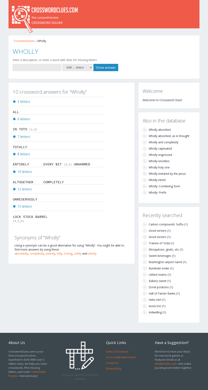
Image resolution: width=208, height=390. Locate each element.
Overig (68, 253)
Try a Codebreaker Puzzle (121, 357)
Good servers (157, 230)
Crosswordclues (24, 41)
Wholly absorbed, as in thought (169, 136)
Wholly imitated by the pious (167, 174)
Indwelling (155, 312)
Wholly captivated (160, 148)
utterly (92, 253)
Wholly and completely (163, 142)
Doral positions (159, 287)
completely (37, 253)
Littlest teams (158, 274)
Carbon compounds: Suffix (166, 224)
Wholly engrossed (160, 155)
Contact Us (112, 362)
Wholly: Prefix (157, 192)
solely (77, 253)
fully (59, 253)
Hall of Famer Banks (162, 293)
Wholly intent (157, 180)
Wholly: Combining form (164, 186)
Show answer (106, 67)
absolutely (21, 253)
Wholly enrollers (159, 161)
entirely (50, 253)
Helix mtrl (155, 300)
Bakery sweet (158, 281)
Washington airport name (165, 262)
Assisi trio (155, 306)
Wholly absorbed (160, 130)
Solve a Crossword (117, 351)
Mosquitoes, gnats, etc (164, 249)
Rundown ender (159, 268)
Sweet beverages (160, 256)
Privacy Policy (113, 368)
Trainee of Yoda (159, 243)
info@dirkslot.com (165, 363)
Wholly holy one (159, 167)
